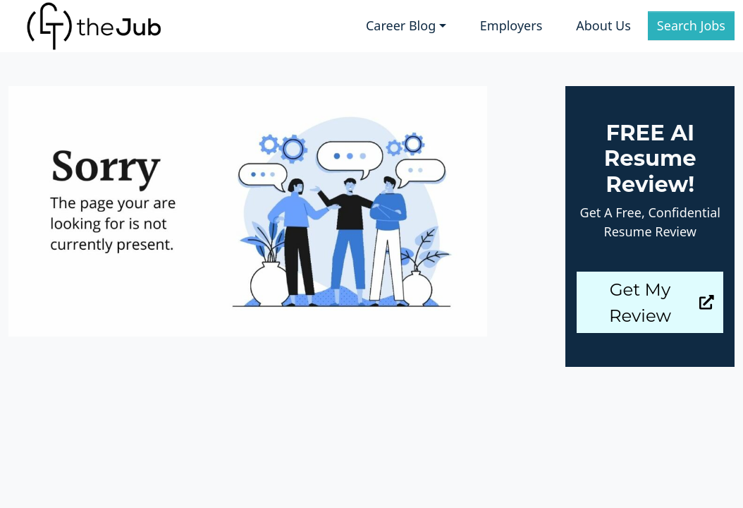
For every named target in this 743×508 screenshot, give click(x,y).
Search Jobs (691, 25)
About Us (603, 25)
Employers (511, 25)
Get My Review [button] (661, 302)
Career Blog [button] (401, 25)
